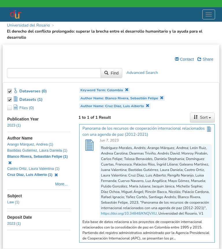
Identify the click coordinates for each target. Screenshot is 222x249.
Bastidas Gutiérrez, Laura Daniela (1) (37, 150)
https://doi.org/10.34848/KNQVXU (128, 213)
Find (111, 73)
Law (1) (13, 202)
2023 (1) (14, 125)
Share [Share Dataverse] (205, 59)
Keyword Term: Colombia (104, 90)
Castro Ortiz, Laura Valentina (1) (33, 169)
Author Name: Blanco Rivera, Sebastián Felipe (122, 98)
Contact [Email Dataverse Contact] (184, 59)
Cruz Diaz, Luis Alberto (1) (32, 175)
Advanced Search (142, 73)
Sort (202, 117)
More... (61, 184)
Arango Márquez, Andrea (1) (30, 144)
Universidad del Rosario (28, 25)
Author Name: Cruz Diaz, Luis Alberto (114, 105)
